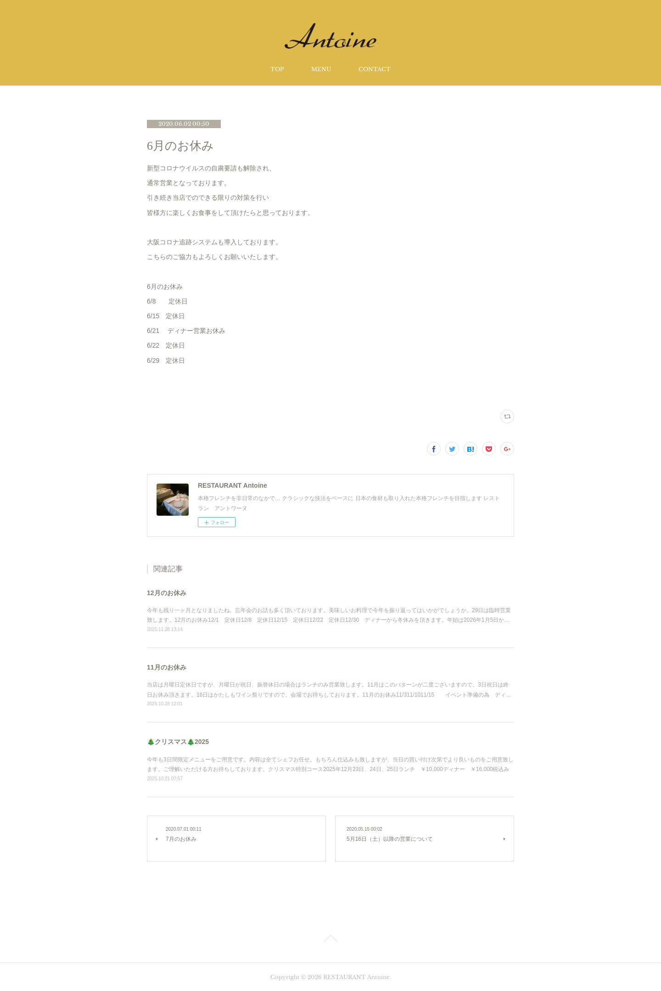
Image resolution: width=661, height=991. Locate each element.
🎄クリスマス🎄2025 (178, 741)
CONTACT (375, 69)
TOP (277, 69)
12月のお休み (166, 593)
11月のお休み (166, 667)
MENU (321, 69)
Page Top (330, 940)
